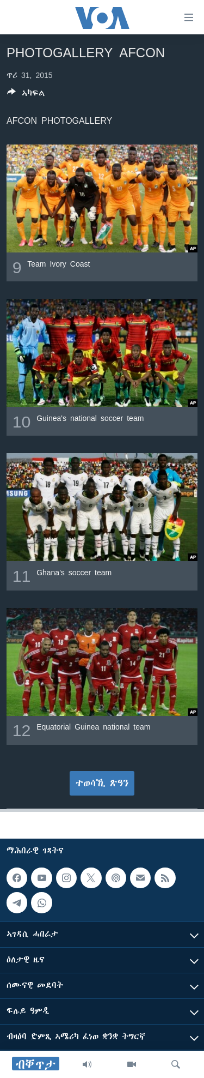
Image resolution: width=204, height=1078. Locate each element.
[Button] (26, 95)
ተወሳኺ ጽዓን (102, 783)
